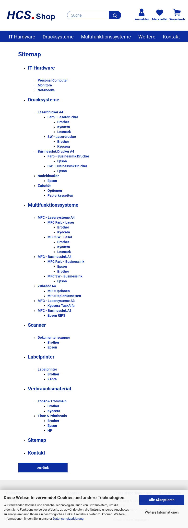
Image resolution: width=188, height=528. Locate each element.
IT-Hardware (22, 37)
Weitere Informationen (162, 512)
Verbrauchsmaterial (49, 389)
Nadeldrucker (48, 176)
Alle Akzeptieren (162, 500)
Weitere (146, 37)
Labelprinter (41, 357)
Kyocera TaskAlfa (61, 306)
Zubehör (44, 186)
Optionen (54, 190)
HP (49, 430)
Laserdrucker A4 (50, 112)
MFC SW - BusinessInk (64, 276)
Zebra (52, 379)
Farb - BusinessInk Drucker (68, 156)
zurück (43, 468)
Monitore (45, 85)
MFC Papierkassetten (64, 296)
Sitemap (37, 440)
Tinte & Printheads (52, 416)
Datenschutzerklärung (68, 518)
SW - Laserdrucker (61, 137)
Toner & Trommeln (52, 401)
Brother (63, 122)
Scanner (37, 325)
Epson (62, 161)
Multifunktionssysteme (106, 37)
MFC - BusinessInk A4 (54, 257)
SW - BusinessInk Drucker (67, 166)
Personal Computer (53, 80)
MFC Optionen (58, 291)
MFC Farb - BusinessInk (65, 262)
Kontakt (171, 37)
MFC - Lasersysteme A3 (56, 301)
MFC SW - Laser (59, 237)
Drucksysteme (58, 37)
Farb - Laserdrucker (62, 117)
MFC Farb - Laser (60, 222)
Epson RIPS (56, 315)
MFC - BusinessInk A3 (54, 310)
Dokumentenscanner (54, 337)
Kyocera (63, 127)
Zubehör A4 (47, 286)
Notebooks (46, 90)
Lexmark (64, 132)
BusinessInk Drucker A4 (56, 151)
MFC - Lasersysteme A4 (56, 217)
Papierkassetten (60, 195)
